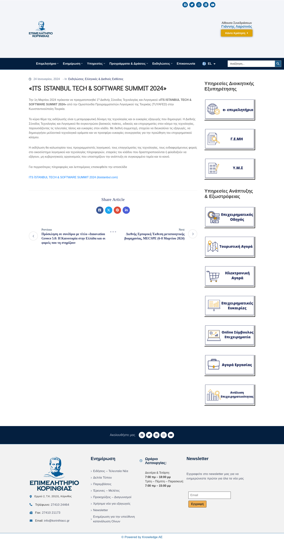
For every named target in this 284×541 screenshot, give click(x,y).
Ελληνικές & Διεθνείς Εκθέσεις (104, 79)
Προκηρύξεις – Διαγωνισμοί (112, 497)
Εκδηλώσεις (162, 63)
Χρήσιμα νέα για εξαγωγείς (111, 503)
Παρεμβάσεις (102, 484)
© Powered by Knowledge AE (141, 537)
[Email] (209, 495)
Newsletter (100, 510)
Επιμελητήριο (47, 63)
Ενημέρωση (73, 63)
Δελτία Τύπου (102, 477)
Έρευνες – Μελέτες (106, 490)
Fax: (47, 512)
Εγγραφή (197, 504)
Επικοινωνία (186, 63)
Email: (52, 520)
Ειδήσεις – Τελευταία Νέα (110, 471)
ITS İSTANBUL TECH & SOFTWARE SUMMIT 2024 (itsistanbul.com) (73, 177)
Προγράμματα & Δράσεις (129, 63)
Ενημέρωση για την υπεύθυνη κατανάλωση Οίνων (114, 519)
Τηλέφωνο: (52, 504)
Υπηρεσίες (96, 63)
